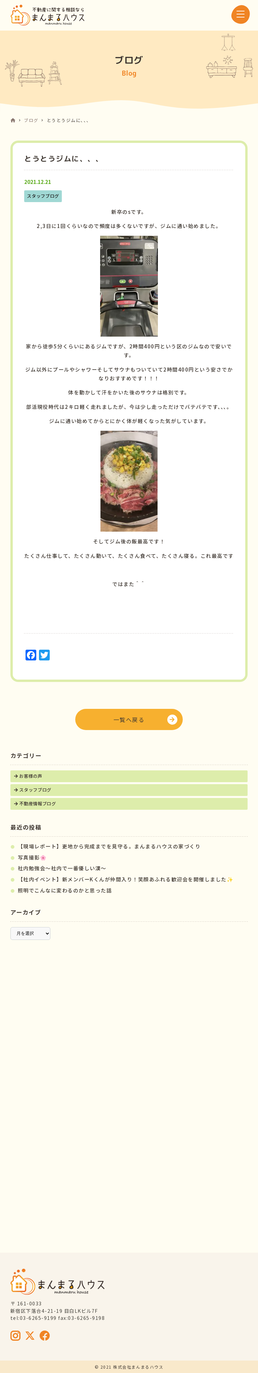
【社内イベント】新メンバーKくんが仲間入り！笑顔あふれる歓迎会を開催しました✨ (126, 879)
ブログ (31, 120)
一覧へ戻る (129, 719)
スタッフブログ (35, 790)
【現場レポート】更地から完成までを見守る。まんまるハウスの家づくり (109, 846)
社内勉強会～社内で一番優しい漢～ (62, 868)
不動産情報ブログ (37, 803)
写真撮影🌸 (32, 857)
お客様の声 (30, 776)
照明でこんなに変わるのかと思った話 (65, 890)
